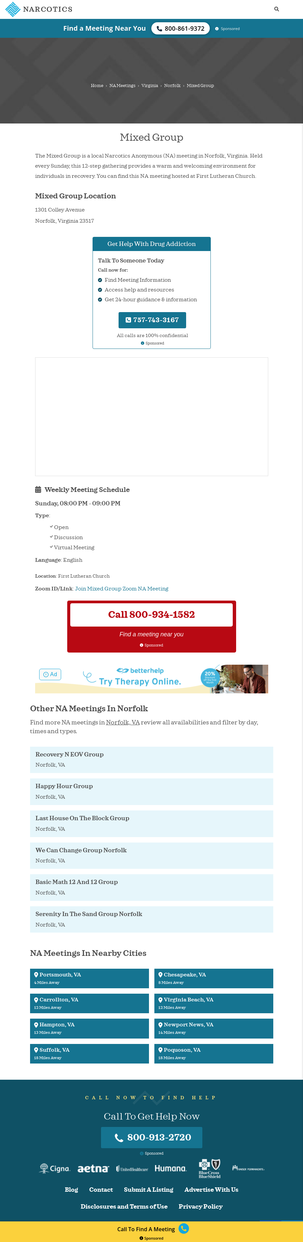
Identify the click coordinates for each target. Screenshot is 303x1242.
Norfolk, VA (123, 722)
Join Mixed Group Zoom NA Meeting (121, 588)
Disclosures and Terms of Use (124, 1207)
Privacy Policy (201, 1207)
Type (42, 515)
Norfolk (172, 85)
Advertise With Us (211, 1190)
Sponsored (151, 1238)
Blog (71, 1190)
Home (97, 85)
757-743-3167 (152, 320)
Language (48, 560)
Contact (101, 1190)
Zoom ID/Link (54, 588)
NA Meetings (122, 85)
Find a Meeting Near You (104, 28)
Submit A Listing (148, 1190)
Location (45, 576)
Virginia (150, 85)
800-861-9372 (181, 28)
